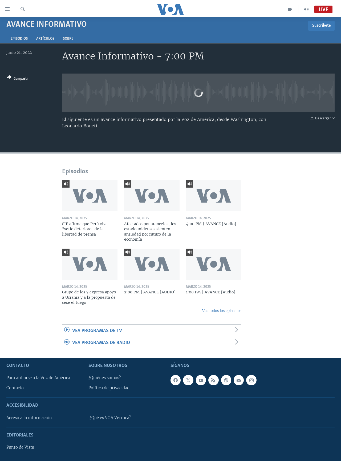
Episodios (19, 39)
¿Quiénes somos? (104, 377)
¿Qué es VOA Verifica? (110, 417)
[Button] (18, 79)
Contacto (15, 388)
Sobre (68, 39)
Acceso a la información (29, 417)
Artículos (45, 39)
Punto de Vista (20, 447)
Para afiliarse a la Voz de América (38, 377)
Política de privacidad (108, 388)
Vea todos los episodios (221, 311)
